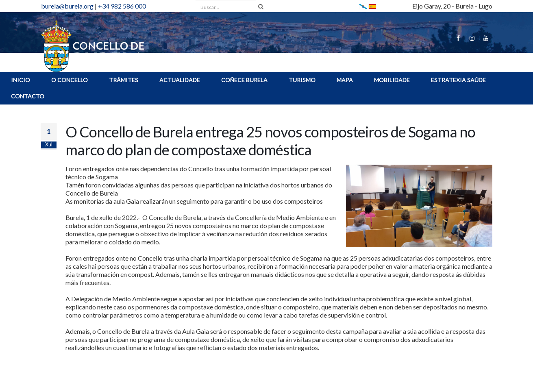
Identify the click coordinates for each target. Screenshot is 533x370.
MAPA (345, 79)
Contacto (27, 96)
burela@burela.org (67, 6)
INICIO (20, 79)
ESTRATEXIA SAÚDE (458, 79)
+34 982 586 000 (122, 6)
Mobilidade (392, 79)
